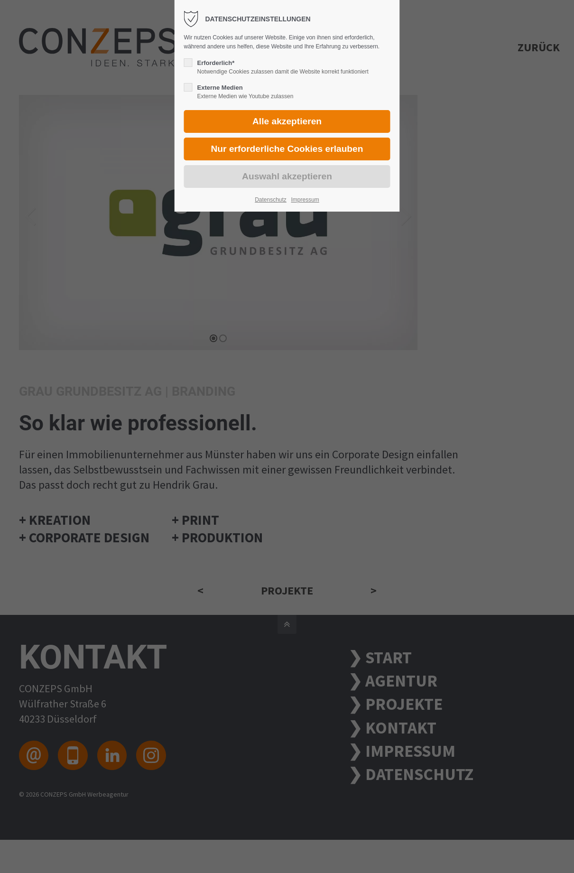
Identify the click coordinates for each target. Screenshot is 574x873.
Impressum (305, 199)
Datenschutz (271, 199)
